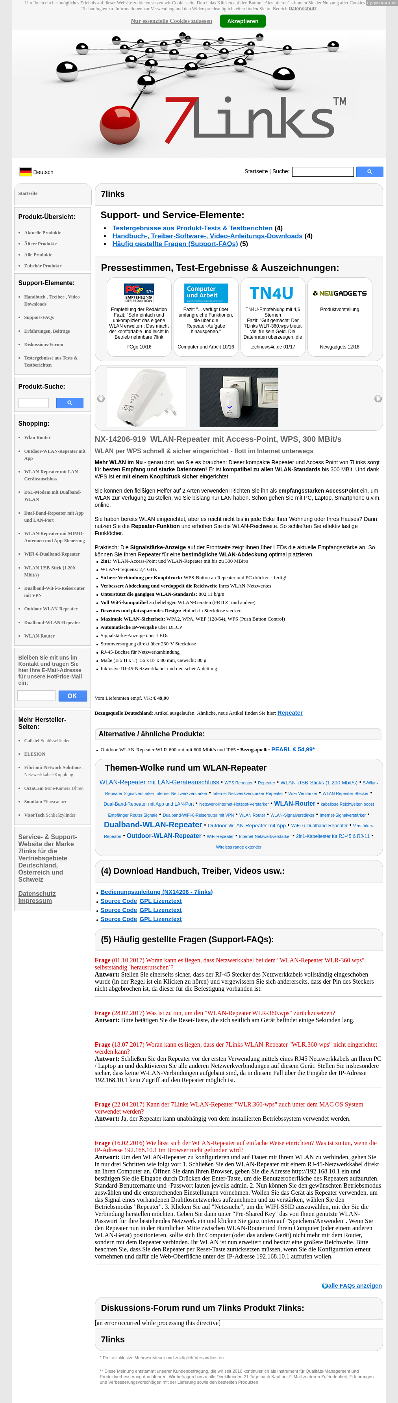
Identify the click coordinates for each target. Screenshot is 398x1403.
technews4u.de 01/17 (272, 347)
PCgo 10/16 (138, 347)
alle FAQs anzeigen (355, 1285)
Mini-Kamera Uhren (54, 788)
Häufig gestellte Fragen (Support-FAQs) (175, 244)
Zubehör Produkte (43, 266)
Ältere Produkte (40, 243)
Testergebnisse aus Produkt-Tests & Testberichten (193, 228)
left (101, 398)
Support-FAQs (39, 317)
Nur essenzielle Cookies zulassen (171, 21)
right (378, 398)
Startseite (256, 171)
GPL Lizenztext (161, 900)
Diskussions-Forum (43, 344)
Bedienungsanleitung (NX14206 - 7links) (157, 891)
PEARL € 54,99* (293, 749)
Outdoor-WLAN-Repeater (51, 609)
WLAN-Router (39, 636)
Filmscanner (45, 801)
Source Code (119, 900)
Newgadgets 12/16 (339, 347)
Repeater (290, 712)
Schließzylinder (50, 815)
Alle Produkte (38, 255)
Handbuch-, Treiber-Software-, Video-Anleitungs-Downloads (208, 236)
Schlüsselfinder (47, 740)
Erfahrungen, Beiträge (47, 331)
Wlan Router (37, 437)
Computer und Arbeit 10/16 (206, 347)
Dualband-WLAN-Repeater (52, 622)
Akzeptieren (242, 21)
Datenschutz (303, 8)
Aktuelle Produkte (42, 232)
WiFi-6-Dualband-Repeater (52, 554)
